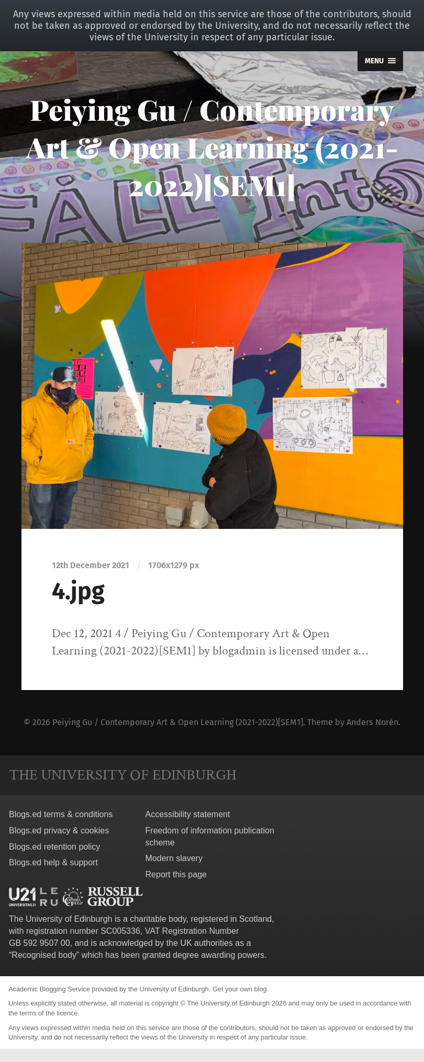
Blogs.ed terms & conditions (61, 814)
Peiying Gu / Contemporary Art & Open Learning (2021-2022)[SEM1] (212, 147)
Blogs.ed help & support (53, 862)
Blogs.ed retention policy (54, 846)
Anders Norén (372, 722)
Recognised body (44, 955)
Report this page (176, 874)
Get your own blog (240, 989)
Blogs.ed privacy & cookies (59, 830)
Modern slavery (174, 858)
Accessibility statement (188, 814)
